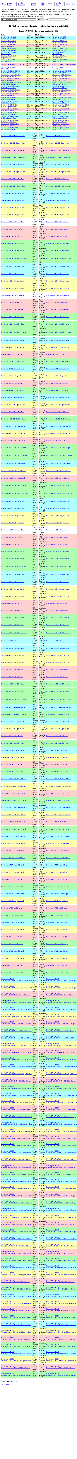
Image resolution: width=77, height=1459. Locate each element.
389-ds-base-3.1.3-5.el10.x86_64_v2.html (13, 566)
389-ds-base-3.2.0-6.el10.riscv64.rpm (57, 222)
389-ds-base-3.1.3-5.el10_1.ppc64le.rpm (58, 471)
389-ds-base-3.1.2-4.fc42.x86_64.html (12, 743)
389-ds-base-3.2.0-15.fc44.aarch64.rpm (58, 164)
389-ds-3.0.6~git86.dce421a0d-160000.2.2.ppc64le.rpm (61, 90)
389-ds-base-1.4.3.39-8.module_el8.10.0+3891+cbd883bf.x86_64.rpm (60, 1316)
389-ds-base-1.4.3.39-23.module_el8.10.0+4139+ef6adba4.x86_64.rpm (61, 1001)
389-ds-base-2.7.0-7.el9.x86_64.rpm (57, 886)
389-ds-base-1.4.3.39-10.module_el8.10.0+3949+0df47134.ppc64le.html (16, 1245)
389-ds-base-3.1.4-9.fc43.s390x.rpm (57, 354)
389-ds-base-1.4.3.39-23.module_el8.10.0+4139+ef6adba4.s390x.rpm (60, 994)
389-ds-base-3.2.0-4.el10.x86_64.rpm (57, 317)
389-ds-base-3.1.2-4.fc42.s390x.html (12, 736)
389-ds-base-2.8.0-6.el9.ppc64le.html (12, 757)
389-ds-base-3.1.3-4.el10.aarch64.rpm (57, 574)
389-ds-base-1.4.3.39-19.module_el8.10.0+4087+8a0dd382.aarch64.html (16, 1065)
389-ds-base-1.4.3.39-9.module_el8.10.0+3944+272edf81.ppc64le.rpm (61, 1273)
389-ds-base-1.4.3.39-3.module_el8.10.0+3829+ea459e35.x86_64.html (16, 1374)
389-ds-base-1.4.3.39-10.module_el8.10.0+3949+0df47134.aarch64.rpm (61, 1238)
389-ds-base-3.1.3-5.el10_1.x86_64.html (13, 485)
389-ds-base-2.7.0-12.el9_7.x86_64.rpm (58, 800)
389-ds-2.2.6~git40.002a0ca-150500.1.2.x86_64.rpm (60, 128)
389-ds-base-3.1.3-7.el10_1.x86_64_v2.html (14, 455)
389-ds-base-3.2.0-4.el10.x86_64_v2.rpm (58, 332)
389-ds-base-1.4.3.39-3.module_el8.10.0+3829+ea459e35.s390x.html (15, 1367)
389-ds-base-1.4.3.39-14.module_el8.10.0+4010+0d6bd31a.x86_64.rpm (61, 1144)
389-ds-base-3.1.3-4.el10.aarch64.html (12, 574)
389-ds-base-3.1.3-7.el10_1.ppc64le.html (13, 433)
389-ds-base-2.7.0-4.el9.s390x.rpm (56, 936)
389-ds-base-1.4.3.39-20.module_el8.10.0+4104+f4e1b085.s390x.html (16, 1051)
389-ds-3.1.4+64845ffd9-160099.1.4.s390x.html (8, 45)
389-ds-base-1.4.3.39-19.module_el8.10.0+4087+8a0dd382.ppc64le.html (16, 1073)
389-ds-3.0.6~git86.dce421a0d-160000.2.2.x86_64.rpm (61, 98)
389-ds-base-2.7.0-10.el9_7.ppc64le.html (13, 815)
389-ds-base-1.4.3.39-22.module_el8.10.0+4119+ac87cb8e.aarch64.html (16, 1008)
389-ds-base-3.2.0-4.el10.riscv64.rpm (57, 295)
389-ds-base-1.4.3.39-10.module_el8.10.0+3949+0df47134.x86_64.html (16, 1259)
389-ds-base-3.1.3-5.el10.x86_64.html (12, 551)
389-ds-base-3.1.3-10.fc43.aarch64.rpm (58, 397)
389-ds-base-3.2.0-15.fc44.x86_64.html (13, 186)
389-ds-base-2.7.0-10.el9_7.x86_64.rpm (58, 829)
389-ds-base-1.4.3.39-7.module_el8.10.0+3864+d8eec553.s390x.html (15, 1338)
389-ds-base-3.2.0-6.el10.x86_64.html (12, 243)
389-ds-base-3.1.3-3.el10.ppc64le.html (12, 655)
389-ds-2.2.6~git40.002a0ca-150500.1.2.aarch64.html (10, 117)
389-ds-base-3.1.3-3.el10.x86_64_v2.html (13, 699)
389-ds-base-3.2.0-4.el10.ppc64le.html (12, 281)
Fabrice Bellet (5, 1384)
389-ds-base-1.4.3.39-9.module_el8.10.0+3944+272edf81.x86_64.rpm (60, 1288)
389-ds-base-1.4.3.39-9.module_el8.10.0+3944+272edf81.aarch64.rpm (61, 1266)
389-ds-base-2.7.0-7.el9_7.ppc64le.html (13, 843)
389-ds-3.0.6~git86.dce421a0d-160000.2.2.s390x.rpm (61, 94)
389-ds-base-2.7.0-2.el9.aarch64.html (12, 951)
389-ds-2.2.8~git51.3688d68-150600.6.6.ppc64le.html (10, 105)
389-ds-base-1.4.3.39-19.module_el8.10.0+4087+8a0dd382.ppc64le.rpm (61, 1073)
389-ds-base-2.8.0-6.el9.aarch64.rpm (57, 750)
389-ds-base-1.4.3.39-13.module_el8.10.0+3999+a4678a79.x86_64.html (16, 1173)
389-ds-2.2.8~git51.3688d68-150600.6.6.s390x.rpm (61, 109)
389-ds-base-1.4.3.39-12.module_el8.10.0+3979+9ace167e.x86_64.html (16, 1202)
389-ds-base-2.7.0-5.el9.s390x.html (11, 908)
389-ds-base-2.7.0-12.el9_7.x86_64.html (13, 800)
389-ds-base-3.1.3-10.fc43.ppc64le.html (13, 404)
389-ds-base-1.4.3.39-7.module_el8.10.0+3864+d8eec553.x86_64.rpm (61, 1345)
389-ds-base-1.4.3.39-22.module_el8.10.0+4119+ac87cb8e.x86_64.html (16, 1030)
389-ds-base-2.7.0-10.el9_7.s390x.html (13, 822)
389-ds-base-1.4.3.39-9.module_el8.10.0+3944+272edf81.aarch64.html (16, 1266)
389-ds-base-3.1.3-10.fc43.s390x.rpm (57, 412)
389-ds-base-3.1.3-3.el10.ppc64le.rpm (57, 655)
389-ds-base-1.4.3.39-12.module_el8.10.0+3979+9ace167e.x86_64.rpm (61, 1202)
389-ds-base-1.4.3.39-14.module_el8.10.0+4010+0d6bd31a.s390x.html (16, 1137)
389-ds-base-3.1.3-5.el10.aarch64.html (12, 501)
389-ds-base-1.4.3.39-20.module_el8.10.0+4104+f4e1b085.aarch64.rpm (61, 1037)
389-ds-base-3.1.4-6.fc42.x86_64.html (12, 390)
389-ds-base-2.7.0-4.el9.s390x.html (11, 936)
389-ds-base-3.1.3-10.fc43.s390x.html (12, 412)
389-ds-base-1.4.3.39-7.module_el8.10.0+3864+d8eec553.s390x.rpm (60, 1338)
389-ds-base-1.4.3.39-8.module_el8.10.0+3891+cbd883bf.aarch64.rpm (61, 1295)
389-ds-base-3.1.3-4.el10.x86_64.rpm (57, 618)
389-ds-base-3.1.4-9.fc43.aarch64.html (12, 340)
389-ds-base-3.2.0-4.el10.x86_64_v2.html (13, 332)
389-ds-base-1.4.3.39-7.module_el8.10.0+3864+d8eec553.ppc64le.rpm (61, 1331)
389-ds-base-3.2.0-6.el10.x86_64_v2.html (13, 258)
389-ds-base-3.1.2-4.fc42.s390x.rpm (57, 736)
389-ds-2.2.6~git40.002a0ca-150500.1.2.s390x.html (10, 124)
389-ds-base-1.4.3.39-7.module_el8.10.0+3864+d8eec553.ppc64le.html (16, 1331)
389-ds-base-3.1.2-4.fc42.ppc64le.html (12, 729)
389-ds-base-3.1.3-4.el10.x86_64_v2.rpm (58, 633)
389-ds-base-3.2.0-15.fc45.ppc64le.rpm (58, 143)
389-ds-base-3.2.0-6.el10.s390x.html (12, 229)
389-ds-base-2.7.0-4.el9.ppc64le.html (12, 929)
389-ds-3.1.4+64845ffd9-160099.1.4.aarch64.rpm (59, 38)
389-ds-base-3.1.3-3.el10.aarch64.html (12, 641)
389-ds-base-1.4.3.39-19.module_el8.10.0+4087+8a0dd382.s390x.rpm (61, 1080)
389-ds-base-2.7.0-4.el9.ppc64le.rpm (57, 929)
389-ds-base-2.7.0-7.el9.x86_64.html (12, 886)
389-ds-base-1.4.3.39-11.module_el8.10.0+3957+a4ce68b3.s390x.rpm (60, 1223)
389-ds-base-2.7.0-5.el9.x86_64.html (12, 915)
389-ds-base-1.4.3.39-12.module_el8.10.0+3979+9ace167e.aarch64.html (16, 1180)
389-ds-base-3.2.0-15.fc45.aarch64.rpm (58, 136)
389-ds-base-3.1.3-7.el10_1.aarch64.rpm (58, 426)
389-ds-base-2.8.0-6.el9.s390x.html (11, 764)
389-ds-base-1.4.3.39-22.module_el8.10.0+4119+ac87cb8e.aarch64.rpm (61, 1008)
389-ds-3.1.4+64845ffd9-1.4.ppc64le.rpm (59, 56)
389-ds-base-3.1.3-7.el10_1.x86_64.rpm (58, 447)
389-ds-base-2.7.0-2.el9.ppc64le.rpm (57, 958)
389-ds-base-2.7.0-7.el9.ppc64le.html (12, 872)
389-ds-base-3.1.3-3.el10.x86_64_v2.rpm (58, 699)
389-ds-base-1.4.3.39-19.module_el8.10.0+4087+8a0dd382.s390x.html (16, 1080)
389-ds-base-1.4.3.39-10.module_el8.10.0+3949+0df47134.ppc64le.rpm (61, 1245)
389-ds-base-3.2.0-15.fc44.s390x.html (12, 179)
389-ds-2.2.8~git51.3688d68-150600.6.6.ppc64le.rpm (61, 105)
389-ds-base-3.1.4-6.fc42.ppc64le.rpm (57, 376)
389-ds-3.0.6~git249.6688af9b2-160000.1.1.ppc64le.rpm (61, 75)
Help (73, 4)
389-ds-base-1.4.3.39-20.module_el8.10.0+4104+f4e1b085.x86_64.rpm (61, 1058)
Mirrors (68, 4)
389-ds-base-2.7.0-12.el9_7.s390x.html (13, 793)
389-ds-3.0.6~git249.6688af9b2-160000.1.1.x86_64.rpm (61, 83)
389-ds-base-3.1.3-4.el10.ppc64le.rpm (57, 589)
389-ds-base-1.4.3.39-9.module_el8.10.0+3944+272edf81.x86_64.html (16, 1288)
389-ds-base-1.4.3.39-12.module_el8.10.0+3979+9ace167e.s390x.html (16, 1195)
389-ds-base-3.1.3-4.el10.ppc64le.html (12, 589)
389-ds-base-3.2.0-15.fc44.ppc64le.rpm (58, 172)
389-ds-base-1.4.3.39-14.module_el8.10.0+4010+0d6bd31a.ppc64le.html (16, 1130)
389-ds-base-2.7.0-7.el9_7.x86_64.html (13, 858)
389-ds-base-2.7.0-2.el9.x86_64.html (12, 972)
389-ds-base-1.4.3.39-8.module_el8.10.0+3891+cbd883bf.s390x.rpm (60, 1309)
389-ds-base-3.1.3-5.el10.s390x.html (12, 537)
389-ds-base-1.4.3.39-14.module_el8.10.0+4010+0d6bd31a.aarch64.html (16, 1123)
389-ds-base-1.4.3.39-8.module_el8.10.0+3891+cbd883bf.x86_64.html (16, 1316)
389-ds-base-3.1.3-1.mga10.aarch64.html (13, 707)
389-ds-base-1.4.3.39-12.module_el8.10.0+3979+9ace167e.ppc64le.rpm (61, 1187)
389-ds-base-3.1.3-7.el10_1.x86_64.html (13, 447)
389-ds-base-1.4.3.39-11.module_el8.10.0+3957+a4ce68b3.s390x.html (16, 1223)
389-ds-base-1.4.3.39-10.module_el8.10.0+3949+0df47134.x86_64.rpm (61, 1259)
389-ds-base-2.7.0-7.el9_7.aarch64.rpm (58, 836)
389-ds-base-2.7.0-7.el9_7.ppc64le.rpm (58, 843)
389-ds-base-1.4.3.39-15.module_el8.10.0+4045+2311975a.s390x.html (16, 1108)
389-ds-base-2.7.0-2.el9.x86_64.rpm (57, 972)
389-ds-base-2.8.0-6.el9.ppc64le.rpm (57, 757)
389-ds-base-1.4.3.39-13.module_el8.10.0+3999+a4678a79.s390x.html (16, 1166)
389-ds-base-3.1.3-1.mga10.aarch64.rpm (58, 707)
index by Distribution (21, 4)
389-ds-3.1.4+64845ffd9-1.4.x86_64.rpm (59, 60)
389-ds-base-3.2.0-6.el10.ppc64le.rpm (57, 207)
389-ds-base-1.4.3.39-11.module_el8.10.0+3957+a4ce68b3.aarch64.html (16, 1209)
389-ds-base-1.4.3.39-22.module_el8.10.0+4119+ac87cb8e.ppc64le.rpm (61, 1015)
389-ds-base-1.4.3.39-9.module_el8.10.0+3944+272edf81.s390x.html (15, 1281)
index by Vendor (33, 4)
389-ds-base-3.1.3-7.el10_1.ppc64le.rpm (58, 433)
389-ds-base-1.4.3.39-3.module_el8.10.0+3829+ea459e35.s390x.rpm (60, 1367)
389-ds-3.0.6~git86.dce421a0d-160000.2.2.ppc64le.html (10, 90)
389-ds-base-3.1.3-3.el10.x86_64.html (12, 684)
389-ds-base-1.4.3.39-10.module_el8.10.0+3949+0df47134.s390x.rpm (60, 1252)
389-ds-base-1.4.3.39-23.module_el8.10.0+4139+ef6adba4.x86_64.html (16, 1001)
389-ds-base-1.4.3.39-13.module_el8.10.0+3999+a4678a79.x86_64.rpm (61, 1173)
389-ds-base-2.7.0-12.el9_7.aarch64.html (13, 779)
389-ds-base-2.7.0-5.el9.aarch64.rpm (57, 893)
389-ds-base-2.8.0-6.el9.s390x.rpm (56, 764)
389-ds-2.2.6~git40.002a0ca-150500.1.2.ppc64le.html (10, 121)
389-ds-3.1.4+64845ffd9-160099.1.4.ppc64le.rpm (59, 41)
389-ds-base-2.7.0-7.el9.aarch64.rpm (57, 865)
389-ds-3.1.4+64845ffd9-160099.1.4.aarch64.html (8, 38)
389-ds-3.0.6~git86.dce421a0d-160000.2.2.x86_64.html (10, 98)
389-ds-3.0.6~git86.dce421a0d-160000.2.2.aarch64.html (10, 87)
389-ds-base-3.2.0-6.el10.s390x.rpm (57, 229)
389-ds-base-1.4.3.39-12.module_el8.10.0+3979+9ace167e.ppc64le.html (16, 1187)
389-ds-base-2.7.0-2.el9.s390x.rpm (56, 965)
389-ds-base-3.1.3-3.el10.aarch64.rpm (57, 641)
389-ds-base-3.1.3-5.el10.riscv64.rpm (57, 530)
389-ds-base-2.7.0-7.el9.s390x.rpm (56, 879)
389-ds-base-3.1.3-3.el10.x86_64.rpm (57, 684)
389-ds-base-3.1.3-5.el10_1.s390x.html (13, 478)
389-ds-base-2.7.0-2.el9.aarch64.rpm (57, 951)
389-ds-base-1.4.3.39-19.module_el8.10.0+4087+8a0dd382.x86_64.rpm (61, 1087)
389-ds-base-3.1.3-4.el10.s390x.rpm (57, 603)
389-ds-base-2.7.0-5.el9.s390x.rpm (56, 908)
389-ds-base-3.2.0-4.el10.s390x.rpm (57, 302)
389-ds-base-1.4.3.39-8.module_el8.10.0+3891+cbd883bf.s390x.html (15, 1309)
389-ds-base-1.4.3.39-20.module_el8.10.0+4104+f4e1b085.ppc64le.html (16, 1044)
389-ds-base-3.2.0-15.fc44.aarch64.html (13, 164)
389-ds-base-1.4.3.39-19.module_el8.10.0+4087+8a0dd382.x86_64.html (16, 1087)
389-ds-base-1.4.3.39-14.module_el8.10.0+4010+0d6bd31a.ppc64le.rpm (61, 1130)
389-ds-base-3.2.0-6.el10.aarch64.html (12, 193)
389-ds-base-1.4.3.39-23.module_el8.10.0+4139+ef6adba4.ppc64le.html (16, 987)
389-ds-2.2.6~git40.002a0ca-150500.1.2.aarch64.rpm (60, 117)
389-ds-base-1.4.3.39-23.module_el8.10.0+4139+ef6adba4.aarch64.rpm (61, 979)
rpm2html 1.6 (13, 1381)
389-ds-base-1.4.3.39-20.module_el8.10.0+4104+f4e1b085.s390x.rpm (60, 1051)
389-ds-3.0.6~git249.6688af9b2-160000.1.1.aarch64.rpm (61, 72)
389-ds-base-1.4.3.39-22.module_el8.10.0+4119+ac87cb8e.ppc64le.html (16, 1015)
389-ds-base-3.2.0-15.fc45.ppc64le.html (13, 143)
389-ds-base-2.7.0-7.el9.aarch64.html (12, 865)
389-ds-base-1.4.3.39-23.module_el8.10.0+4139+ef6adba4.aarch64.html (16, 979)
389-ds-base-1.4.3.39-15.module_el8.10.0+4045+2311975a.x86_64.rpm (61, 1116)
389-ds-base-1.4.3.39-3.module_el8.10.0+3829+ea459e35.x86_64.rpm (61, 1374)
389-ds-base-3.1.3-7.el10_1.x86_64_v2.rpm (59, 455)
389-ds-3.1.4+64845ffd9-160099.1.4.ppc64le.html (8, 41)
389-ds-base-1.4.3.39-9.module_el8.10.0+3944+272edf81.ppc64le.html (16, 1273)
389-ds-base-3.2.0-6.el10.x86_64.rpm (57, 243)
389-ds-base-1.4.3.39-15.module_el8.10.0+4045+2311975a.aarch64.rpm (61, 1094)
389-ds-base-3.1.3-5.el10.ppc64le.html (12, 515)
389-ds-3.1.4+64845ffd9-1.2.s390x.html (13, 64)
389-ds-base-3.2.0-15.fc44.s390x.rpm (57, 179)
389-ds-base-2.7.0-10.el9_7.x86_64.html (13, 829)
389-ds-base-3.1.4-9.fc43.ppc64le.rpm (57, 347)
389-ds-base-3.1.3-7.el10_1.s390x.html (13, 440)
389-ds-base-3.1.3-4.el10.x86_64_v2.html (13, 633)
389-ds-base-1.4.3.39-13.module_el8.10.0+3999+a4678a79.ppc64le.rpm (61, 1159)
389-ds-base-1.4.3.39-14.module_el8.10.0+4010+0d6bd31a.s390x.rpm (61, 1137)
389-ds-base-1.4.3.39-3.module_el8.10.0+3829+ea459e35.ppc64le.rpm (61, 1360)
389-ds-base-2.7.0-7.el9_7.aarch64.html (13, 836)
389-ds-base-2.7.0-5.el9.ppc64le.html (12, 901)
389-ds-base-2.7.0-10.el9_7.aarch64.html (13, 807)
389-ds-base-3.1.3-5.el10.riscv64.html (12, 530)
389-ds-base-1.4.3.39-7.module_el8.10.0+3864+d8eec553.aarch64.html (16, 1324)
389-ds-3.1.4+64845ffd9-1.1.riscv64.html (8, 68)
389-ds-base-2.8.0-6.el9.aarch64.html (12, 750)
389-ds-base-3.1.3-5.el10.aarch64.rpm (57, 501)
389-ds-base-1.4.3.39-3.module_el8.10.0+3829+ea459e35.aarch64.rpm (61, 1352)
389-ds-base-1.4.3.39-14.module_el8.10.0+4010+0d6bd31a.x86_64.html (16, 1144)
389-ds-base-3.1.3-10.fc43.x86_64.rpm (58, 419)
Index (4, 4)
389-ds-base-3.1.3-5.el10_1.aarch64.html (13, 464)
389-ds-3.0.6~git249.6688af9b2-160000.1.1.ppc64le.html (11, 75)
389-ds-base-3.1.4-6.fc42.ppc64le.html (12, 376)
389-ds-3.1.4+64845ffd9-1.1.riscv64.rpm (59, 68)
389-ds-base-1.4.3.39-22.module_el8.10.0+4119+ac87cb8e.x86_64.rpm (61, 1030)
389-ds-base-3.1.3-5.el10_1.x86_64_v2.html (14, 493)
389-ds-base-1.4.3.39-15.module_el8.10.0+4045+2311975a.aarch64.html (16, 1094)
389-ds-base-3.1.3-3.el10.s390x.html (12, 669)
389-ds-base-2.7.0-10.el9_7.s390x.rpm (57, 822)
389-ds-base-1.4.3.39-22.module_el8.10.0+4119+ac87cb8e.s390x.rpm (60, 1022)
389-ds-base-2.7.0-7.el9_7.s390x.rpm (57, 850)
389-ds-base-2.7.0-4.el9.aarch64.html (12, 922)
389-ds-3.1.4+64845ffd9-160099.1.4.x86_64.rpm (59, 49)
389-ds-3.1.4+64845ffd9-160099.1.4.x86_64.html (8, 49)
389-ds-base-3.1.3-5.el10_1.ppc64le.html (13, 471)
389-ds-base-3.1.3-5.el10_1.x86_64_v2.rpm (59, 493)
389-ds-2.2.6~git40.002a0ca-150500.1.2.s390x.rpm (60, 124)
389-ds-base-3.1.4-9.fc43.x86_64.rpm (57, 361)
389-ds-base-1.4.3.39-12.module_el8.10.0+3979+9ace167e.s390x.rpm (60, 1195)
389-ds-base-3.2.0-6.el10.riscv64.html (12, 222)
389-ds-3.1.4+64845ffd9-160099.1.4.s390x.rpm (59, 45)
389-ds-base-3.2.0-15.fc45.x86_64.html (13, 157)
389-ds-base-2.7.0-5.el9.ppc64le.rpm (57, 901)
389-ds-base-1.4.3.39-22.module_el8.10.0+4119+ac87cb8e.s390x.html (16, 1022)
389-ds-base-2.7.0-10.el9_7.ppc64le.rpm (58, 815)
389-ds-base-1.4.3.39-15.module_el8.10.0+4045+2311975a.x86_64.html (16, 1116)
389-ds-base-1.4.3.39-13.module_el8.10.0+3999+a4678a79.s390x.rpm (60, 1166)
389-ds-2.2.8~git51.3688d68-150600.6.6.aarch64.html (10, 102)
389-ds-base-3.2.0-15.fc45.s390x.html (12, 150)
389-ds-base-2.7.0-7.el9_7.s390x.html (12, 850)
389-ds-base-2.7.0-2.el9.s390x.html (11, 965)
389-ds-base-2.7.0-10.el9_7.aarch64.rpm (58, 807)
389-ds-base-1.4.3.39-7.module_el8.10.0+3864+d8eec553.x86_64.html (16, 1345)
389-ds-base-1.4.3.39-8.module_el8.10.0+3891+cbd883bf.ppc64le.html (16, 1302)
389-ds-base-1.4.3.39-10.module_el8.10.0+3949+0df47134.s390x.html (16, 1252)
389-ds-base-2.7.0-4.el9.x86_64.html (12, 944)
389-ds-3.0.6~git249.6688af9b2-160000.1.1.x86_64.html (11, 83)
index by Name (58, 4)
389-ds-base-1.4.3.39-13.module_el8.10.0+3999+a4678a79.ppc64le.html (16, 1159)
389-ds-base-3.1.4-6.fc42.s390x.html (12, 383)
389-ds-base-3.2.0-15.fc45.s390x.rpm (57, 150)
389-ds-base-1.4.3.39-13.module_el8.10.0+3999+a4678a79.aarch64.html (16, 1152)
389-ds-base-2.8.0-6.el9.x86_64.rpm (57, 772)
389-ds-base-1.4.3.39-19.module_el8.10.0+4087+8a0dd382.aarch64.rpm (61, 1065)
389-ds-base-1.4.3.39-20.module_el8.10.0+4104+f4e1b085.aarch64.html (16, 1037)
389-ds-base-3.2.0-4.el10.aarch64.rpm (57, 266)
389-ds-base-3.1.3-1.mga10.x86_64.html (13, 714)
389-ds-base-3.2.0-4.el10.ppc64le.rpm (57, 281)
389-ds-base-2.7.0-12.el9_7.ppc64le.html (13, 786)
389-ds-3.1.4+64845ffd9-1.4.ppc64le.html (8, 56)
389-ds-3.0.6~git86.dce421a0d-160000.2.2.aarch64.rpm (61, 87)
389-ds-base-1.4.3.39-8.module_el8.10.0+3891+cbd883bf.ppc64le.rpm (61, 1302)
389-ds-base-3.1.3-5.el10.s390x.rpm (57, 537)
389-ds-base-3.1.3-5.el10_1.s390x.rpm (57, 478)
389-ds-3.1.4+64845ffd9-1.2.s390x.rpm (64, 64)
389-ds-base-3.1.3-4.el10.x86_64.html (12, 618)
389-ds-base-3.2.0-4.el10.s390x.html (12, 302)
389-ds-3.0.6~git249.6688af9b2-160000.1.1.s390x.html (11, 79)
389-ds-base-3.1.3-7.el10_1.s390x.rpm (57, 440)
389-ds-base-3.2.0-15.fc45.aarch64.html (13, 136)
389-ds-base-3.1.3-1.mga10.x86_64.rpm (58, 714)
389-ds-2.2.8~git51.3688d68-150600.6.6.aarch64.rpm (61, 102)
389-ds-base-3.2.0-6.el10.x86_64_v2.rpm (58, 258)
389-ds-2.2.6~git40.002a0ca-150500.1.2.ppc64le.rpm (60, 121)
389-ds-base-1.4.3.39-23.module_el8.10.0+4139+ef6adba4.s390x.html (16, 994)
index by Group (10, 4)
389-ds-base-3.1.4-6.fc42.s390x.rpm (57, 383)
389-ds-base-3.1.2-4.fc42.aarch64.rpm (57, 721)
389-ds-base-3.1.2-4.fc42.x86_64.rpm (57, 743)
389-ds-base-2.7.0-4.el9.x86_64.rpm (57, 944)
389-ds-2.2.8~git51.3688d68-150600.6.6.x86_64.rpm (61, 113)
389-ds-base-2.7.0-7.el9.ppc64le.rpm (57, 872)
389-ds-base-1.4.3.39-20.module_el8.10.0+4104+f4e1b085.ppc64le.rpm (61, 1044)
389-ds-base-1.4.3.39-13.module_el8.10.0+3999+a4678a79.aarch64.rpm (61, 1152)
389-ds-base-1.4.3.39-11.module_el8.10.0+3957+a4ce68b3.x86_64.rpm (61, 1230)
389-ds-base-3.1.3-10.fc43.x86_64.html (13, 419)
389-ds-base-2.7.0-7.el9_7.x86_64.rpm (58, 858)
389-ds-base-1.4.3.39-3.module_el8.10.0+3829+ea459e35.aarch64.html (16, 1352)
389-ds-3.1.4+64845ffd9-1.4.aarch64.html (8, 53)
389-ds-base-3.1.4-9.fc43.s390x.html (12, 354)
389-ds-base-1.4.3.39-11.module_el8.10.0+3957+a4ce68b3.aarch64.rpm (61, 1209)
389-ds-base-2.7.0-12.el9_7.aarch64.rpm (58, 779)
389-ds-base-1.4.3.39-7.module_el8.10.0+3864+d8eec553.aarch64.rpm (61, 1324)
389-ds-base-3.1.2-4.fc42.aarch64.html (12, 721)
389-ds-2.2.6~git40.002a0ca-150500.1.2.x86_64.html (10, 128)
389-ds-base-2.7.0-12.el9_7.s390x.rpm (57, 793)
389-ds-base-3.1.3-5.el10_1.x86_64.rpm (58, 485)
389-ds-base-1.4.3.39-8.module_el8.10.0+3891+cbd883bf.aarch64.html (16, 1295)
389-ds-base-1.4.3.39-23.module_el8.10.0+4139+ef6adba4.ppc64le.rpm (61, 987)
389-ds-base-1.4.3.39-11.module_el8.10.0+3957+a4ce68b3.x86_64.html (16, 1230)
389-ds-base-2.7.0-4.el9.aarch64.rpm (57, 922)
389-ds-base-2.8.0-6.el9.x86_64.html (12, 772)
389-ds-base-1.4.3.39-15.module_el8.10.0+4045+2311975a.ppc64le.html (16, 1101)
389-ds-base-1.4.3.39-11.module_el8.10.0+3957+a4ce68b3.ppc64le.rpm (61, 1216)
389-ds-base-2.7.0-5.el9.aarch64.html (12, 893)
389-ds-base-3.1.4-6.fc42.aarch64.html (12, 369)
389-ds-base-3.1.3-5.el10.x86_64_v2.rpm (58, 566)
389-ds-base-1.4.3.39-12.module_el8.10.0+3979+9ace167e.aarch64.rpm (61, 1180)
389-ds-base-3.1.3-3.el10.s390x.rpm (57, 669)
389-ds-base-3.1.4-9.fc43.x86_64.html (12, 361)
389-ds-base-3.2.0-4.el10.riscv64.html (12, 295)
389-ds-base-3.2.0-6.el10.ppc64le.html (12, 207)
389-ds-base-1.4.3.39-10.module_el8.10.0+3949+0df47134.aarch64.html (16, 1238)
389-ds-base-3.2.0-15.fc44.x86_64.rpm (58, 186)
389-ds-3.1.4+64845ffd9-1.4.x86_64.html (8, 60)
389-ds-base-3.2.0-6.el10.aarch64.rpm (57, 193)
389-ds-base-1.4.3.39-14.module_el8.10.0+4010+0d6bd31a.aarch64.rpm (61, 1123)
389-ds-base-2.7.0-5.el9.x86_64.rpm (57, 915)
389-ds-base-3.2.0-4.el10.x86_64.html (12, 317)
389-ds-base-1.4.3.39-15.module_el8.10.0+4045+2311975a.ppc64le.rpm (61, 1101)
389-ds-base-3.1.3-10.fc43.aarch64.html (13, 397)
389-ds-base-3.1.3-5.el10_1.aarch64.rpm (58, 464)
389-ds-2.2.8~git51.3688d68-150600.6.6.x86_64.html (10, 113)
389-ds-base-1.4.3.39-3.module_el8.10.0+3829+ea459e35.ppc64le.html (16, 1360)
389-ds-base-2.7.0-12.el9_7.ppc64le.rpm (58, 786)
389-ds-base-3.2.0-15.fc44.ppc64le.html (13, 172)
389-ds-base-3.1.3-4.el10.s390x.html (12, 603)
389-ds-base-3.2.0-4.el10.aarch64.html (12, 266)
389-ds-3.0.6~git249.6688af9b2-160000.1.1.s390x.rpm (61, 79)
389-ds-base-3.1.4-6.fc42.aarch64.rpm (57, 369)
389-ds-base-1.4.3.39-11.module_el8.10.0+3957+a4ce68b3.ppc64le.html (16, 1216)
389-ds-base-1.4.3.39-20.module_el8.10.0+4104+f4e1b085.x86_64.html (16, 1058)
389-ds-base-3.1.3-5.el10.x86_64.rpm (57, 551)
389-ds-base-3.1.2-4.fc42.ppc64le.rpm (57, 729)
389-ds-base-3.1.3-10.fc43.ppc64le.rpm (58, 404)
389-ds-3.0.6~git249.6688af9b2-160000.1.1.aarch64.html (11, 72)
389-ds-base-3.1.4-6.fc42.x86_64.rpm (57, 390)
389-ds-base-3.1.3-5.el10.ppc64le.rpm (57, 515)
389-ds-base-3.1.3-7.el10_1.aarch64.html (13, 426)
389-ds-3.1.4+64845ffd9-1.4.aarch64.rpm (59, 53)
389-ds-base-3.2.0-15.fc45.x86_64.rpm (58, 157)
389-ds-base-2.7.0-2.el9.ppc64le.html (12, 958)
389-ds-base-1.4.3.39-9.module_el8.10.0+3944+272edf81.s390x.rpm (60, 1281)
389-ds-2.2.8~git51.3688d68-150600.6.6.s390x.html (10, 109)
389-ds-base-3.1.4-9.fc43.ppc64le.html (12, 347)
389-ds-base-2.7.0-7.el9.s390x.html (11, 879)
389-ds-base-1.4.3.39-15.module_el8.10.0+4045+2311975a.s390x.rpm (60, 1108)
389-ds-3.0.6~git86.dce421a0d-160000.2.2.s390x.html (10, 94)
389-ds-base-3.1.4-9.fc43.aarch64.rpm (57, 340)
